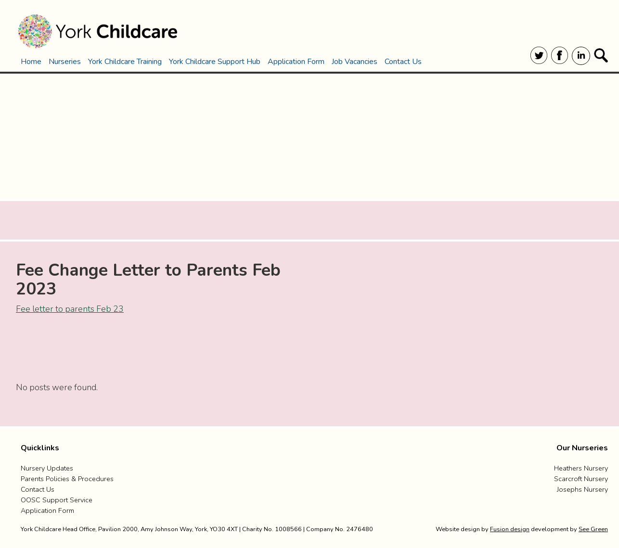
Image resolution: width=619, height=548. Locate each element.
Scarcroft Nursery (581, 479)
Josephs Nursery (582, 489)
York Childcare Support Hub (214, 61)
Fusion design (509, 529)
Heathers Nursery (581, 468)
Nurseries (65, 61)
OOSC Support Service (56, 500)
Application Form (296, 61)
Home (31, 61)
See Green (593, 529)
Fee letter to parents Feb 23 (70, 309)
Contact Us (403, 61)
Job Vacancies (354, 61)
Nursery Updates (47, 468)
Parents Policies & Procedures (67, 479)
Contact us (37, 489)
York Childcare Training (125, 61)
